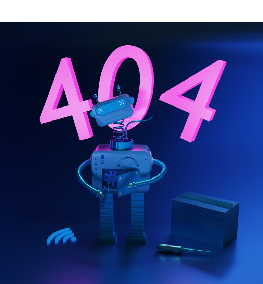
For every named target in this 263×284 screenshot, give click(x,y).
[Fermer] (11, 11)
